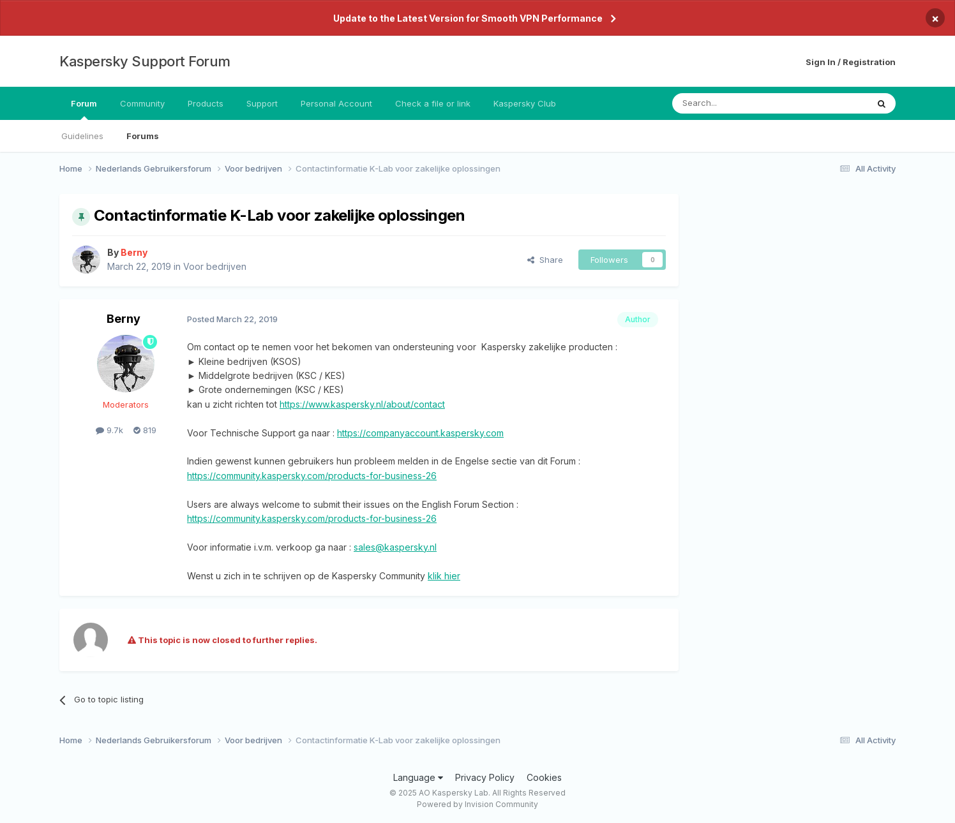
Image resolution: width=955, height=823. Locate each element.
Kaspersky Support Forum (144, 61)
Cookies (544, 777)
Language (418, 777)
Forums (142, 136)
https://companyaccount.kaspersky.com (420, 432)
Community (142, 103)
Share (545, 260)
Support (262, 103)
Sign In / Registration (851, 62)
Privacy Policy (485, 777)
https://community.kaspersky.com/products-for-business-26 (312, 475)
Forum (84, 109)
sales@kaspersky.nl (395, 547)
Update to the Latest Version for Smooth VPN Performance (468, 18)
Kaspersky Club (524, 103)
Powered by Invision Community (477, 804)
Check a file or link (432, 103)
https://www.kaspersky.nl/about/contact (362, 404)
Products (205, 103)
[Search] (737, 103)
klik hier (444, 575)
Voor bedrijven (214, 266)
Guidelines (82, 136)
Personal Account (336, 103)
